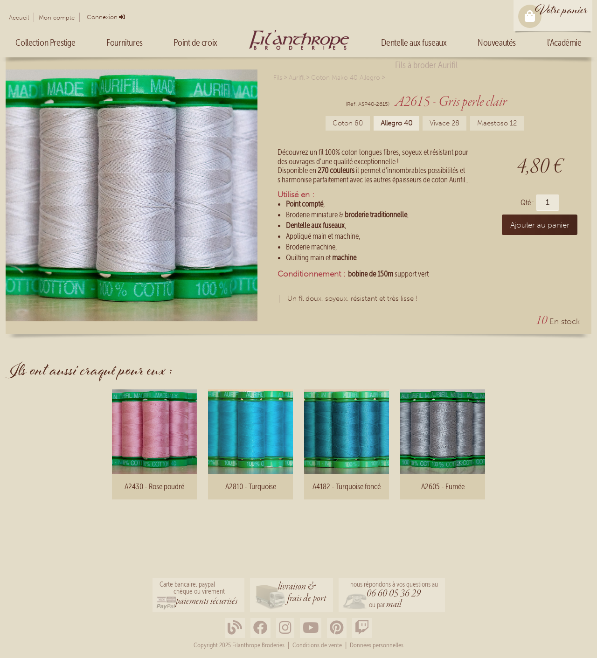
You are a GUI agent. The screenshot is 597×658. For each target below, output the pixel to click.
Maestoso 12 (497, 123)
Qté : (527, 202)
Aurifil (297, 78)
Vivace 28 (444, 123)
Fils (277, 78)
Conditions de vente (317, 645)
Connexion (102, 17)
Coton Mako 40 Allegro (345, 78)
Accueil (19, 17)
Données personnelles (376, 645)
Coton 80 (348, 123)
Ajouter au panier (539, 224)
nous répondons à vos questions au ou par (394, 595)
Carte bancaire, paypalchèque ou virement (198, 594)
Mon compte (57, 17)
